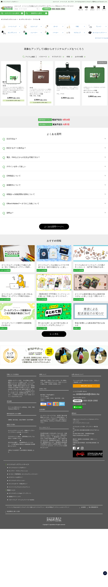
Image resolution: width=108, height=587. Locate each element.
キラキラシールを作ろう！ (16, 477)
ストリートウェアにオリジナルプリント (19, 487)
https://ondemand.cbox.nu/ (81, 435)
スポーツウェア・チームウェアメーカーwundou (21, 500)
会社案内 (83, 507)
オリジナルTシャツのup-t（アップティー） (20, 493)
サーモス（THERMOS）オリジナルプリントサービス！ (23, 474)
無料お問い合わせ (86, 386)
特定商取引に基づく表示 (13, 511)
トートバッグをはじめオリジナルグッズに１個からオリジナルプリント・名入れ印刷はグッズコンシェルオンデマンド (38, 507)
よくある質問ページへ (54, 227)
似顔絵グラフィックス (15, 496)
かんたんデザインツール (15, 430)
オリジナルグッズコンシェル (8, 19)
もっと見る (54, 334)
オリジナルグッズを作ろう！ (11, 1)
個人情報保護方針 (93, 507)
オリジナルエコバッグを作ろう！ (18, 467)
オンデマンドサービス (25, 19)
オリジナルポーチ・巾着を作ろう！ (18, 484)
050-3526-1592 (58, 9)
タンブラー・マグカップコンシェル (18, 471)
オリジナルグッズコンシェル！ (17, 480)
